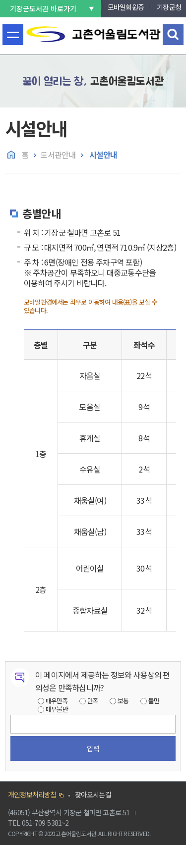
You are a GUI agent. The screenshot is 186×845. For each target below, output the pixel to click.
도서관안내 (57, 154)
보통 (123, 700)
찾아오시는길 (93, 794)
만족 (92, 700)
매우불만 (57, 709)
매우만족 (57, 700)
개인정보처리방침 (32, 794)
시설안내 (102, 154)
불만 (153, 700)
